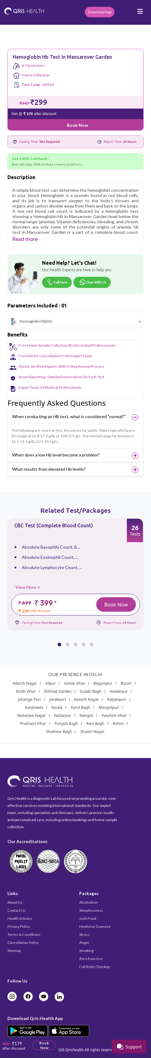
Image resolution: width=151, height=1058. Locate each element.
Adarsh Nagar (24, 683)
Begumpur (102, 683)
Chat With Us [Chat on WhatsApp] (93, 282)
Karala (57, 707)
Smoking (86, 950)
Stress (84, 934)
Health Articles (19, 918)
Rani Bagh (95, 723)
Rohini (118, 723)
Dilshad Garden (58, 691)
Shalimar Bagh (59, 731)
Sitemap (14, 950)
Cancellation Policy (23, 942)
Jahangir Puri (29, 699)
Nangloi (86, 715)
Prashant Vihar (33, 723)
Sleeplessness (91, 910)
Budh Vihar (26, 691)
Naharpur (62, 715)
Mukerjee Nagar (31, 715)
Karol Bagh (80, 707)
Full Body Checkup (94, 966)
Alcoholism (88, 902)
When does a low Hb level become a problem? (56, 454)
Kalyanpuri (116, 699)
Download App (99, 12)
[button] (59, 640)
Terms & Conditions (24, 934)
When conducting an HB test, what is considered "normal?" (69, 416)
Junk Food (87, 918)
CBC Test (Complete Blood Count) (53, 525)
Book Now (77, 125)
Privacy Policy (18, 926)
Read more (25, 239)
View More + (27, 587)
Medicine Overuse (94, 926)
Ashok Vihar (74, 683)
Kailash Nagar (86, 699)
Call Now (56, 282)
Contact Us (16, 910)
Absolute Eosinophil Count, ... (50, 557)
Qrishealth (74, 1049)
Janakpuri (57, 699)
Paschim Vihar (114, 715)
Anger (84, 942)
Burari (126, 683)
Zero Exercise (90, 958)
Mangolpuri (108, 707)
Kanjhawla (34, 707)
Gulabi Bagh (90, 691)
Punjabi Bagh (66, 723)
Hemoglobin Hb (32, 321)
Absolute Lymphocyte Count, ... (52, 567)
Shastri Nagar (92, 731)
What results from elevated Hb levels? (49, 469)
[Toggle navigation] (140, 13)
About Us (15, 902)
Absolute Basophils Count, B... (51, 547)
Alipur (50, 683)
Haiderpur (119, 691)
